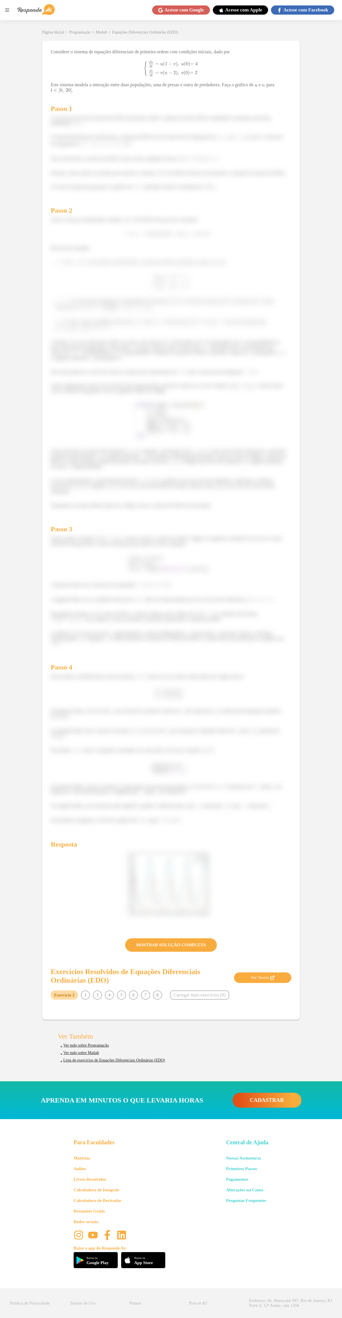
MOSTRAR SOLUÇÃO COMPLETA (171, 945)
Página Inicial (53, 32)
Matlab (101, 32)
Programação (80, 32)
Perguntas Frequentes (246, 1200)
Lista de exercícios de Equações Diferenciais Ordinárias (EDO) (114, 1060)
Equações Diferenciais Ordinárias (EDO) (145, 32)
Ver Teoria (262, 977)
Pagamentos (237, 1179)
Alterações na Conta (244, 1190)
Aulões (80, 1168)
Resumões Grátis (89, 1211)
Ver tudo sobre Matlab (81, 1053)
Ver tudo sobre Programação (86, 1045)
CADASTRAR (267, 1100)
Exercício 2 (64, 995)
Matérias (82, 1158)
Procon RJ (198, 1303)
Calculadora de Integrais (96, 1190)
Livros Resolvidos (90, 1179)
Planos (135, 1303)
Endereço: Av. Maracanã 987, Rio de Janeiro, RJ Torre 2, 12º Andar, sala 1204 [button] (290, 1303)
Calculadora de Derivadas (97, 1200)
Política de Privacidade (30, 1303)
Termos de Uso (83, 1303)
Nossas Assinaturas (243, 1158)
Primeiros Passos (241, 1168)
